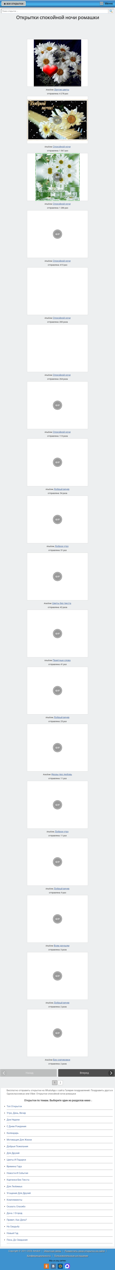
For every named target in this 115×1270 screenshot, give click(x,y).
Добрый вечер (61, 489)
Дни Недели (13, 1119)
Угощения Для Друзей (19, 1193)
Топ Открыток (14, 1106)
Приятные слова (62, 660)
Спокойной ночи (62, 146)
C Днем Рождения (16, 1126)
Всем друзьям (61, 945)
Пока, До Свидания (17, 1240)
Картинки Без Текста (18, 1179)
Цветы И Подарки (16, 1159)
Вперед (84, 1072)
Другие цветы (61, 89)
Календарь (13, 1133)
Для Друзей (13, 1153)
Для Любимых (14, 1186)
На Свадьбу (13, 1226)
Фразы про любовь (61, 774)
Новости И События (17, 1173)
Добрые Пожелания (17, 1146)
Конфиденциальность (39, 1255)
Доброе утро (62, 546)
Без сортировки (61, 1060)
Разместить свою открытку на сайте (85, 1251)
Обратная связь (52, 1251)
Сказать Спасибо (16, 1206)
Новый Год (12, 1233)
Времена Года (14, 1166)
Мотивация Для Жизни (19, 1139)
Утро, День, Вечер (16, 1113)
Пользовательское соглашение (71, 1255)
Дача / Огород (14, 1213)
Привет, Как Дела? (17, 1219)
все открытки (13, 3)
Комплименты (14, 1199)
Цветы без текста (61, 603)
